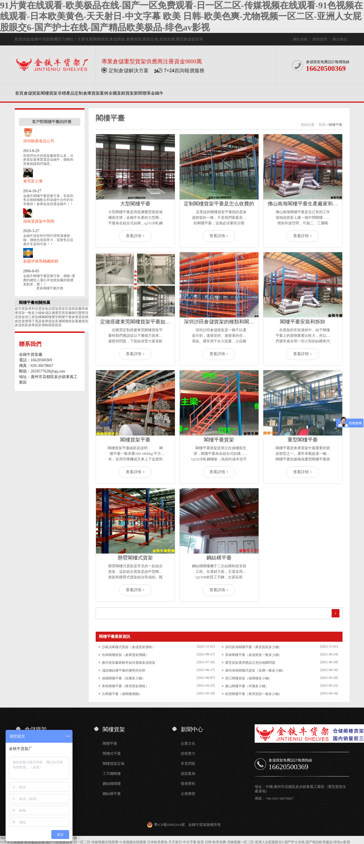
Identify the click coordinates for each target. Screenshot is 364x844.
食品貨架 (51, 309)
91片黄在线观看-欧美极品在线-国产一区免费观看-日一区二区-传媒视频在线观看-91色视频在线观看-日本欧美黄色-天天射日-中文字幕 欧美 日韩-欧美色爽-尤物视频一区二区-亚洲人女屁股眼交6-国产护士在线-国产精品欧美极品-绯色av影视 (181, 16)
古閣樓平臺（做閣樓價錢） (122, 694)
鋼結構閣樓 (112, 784)
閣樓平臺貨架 (219, 440)
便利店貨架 (36, 309)
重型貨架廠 (63, 313)
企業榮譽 (188, 794)
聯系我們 (320, 39)
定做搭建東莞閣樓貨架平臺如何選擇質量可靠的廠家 (158, 321)
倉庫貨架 (134, 39)
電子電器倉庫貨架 (41, 321)
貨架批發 (167, 39)
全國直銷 (117, 93)
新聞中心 (192, 729)
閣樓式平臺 (112, 753)
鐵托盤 (77, 313)
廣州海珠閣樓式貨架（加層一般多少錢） (255, 670)
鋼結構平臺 (219, 558)
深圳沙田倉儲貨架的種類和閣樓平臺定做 (229, 321)
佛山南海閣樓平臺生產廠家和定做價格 (310, 203)
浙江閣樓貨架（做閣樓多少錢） (248, 678)
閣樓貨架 (101, 39)
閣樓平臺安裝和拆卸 (302, 321)
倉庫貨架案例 (95, 93)
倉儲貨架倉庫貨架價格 (31, 325)
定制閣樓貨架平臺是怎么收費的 (219, 203)
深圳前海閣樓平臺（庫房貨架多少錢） (253, 647)
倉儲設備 (48, 313)
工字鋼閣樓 (112, 773)
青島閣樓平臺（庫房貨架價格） (125, 686)
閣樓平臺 (110, 743)
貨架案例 (188, 773)
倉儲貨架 (117, 39)
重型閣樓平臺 (62, 317)
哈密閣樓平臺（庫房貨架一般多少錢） (253, 694)
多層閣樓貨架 (65, 321)
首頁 (19, 93)
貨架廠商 (78, 309)
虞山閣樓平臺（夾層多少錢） (247, 686)
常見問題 (188, 763)
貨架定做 (150, 39)
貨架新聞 (134, 93)
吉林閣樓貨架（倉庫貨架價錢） (125, 655)
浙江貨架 (31, 317)
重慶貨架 (81, 321)
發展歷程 (188, 784)
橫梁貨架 (55, 325)
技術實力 (188, 753)
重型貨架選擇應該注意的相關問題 (250, 663)
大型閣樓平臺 (135, 203)
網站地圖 (300, 39)
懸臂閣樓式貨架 (135, 558)
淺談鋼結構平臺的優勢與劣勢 (123, 670)
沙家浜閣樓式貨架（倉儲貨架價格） (128, 647)
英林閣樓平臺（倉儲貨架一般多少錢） (253, 655)
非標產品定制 (70, 93)
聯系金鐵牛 (153, 93)
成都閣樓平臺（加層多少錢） (123, 678)
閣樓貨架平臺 (135, 440)
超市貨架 (21, 309)
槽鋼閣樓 (45, 317)
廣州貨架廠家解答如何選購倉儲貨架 (128, 663)
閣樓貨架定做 (113, 763)
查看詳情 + (135, 236)
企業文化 (188, 743)
